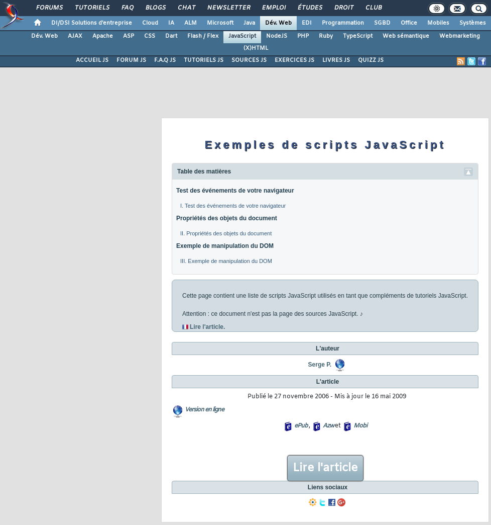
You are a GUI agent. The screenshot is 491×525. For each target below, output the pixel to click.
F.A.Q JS (165, 60)
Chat (186, 8)
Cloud (150, 23)
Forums (49, 8)
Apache (102, 36)
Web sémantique (406, 36)
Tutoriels (91, 8)
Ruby (326, 36)
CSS (149, 36)
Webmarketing (459, 36)
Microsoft (220, 23)
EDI (307, 23)
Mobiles (438, 23)
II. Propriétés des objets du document (226, 233)
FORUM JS (131, 60)
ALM (190, 23)
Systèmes (472, 23)
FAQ (127, 8)
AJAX (75, 36)
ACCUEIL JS (92, 60)
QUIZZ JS (371, 60)
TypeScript (358, 36)
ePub (301, 426)
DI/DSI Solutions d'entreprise (91, 23)
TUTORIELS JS (203, 60)
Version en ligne (204, 410)
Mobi (360, 426)
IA (171, 23)
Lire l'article (325, 468)
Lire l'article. (207, 326)
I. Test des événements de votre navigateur (233, 206)
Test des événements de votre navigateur (235, 190)
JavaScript (242, 36)
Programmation (343, 23)
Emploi (273, 8)
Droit (343, 8)
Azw (328, 426)
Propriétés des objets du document (226, 218)
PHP (303, 36)
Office (409, 23)
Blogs (155, 8)
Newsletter (228, 8)
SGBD (382, 23)
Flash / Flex (202, 36)
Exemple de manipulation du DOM (225, 245)
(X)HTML (255, 48)
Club (373, 8)
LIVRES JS (336, 60)
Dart (171, 36)
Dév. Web (278, 23)
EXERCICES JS (294, 60)
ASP (128, 36)
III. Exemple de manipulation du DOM (226, 261)
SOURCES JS (249, 60)
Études (309, 8)
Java (249, 23)
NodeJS (276, 36)
